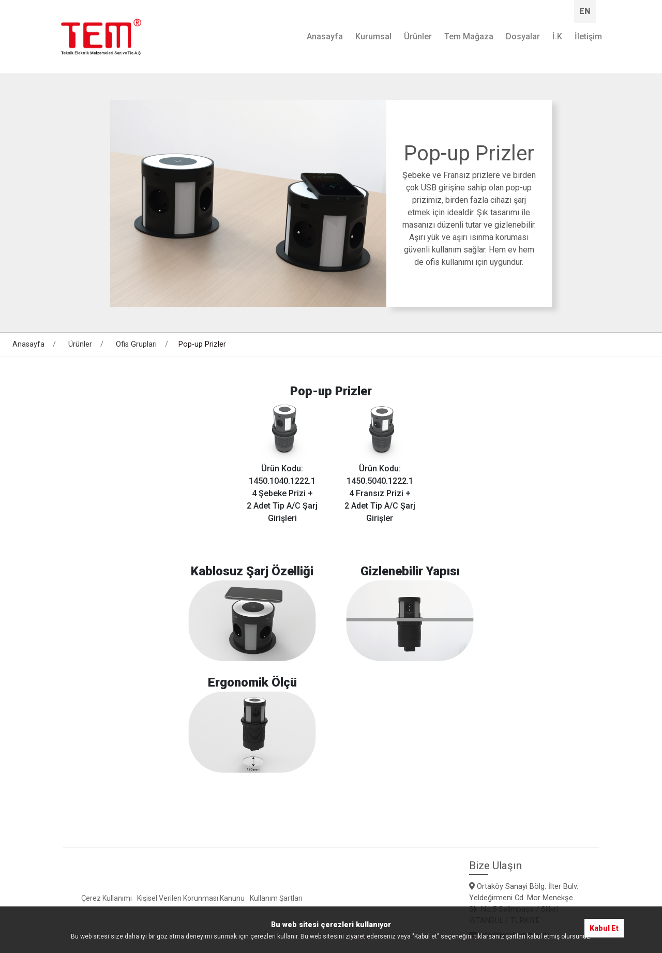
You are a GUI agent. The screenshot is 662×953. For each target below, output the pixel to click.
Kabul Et (604, 928)
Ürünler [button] (418, 36)
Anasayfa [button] (325, 36)
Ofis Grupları (136, 344)
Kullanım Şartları (276, 898)
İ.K (557, 36)
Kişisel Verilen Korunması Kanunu (191, 898)
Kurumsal (373, 36)
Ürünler (80, 344)
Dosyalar (523, 36)
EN (585, 11)
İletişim (588, 36)
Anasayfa (28, 344)
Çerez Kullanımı (106, 898)
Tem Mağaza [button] (468, 36)
